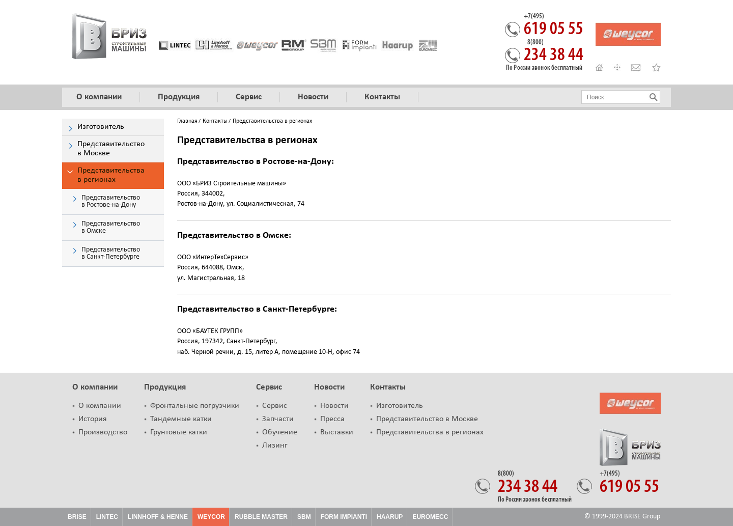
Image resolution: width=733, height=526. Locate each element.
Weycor (211, 516)
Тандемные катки (181, 419)
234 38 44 (553, 52)
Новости (329, 387)
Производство (102, 432)
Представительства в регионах (430, 432)
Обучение (279, 432)
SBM (304, 516)
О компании (95, 387)
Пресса (332, 419)
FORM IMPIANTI (344, 516)
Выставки (336, 432)
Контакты (215, 121)
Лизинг (275, 445)
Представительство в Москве (427, 419)
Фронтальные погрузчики (194, 406)
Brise (77, 516)
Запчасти (278, 419)
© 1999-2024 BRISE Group (622, 516)
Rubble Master (261, 516)
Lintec (107, 516)
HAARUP (390, 516)
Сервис (269, 387)
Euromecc (430, 516)
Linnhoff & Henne (158, 516)
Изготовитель (399, 406)
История (92, 419)
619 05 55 (553, 26)
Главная (187, 121)
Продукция (165, 387)
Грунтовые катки (178, 432)
